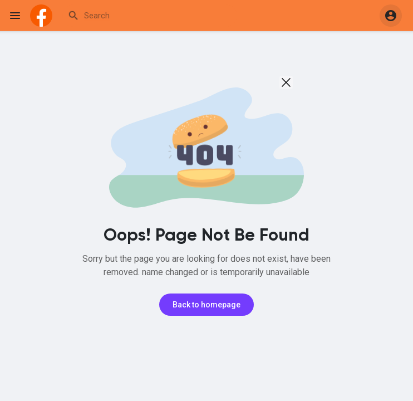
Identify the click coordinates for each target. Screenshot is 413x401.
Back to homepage (206, 304)
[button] (391, 15)
